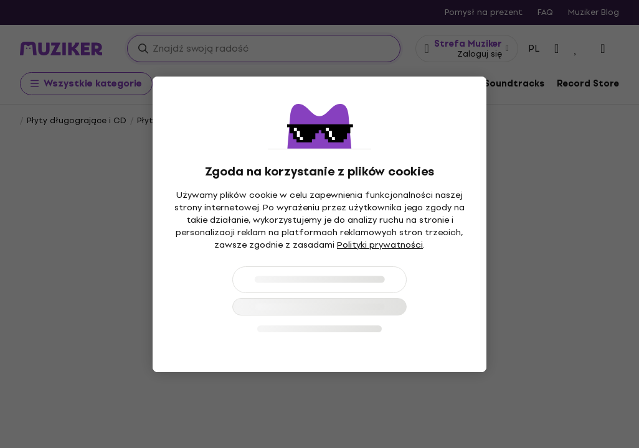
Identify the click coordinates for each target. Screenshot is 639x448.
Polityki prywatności (380, 245)
